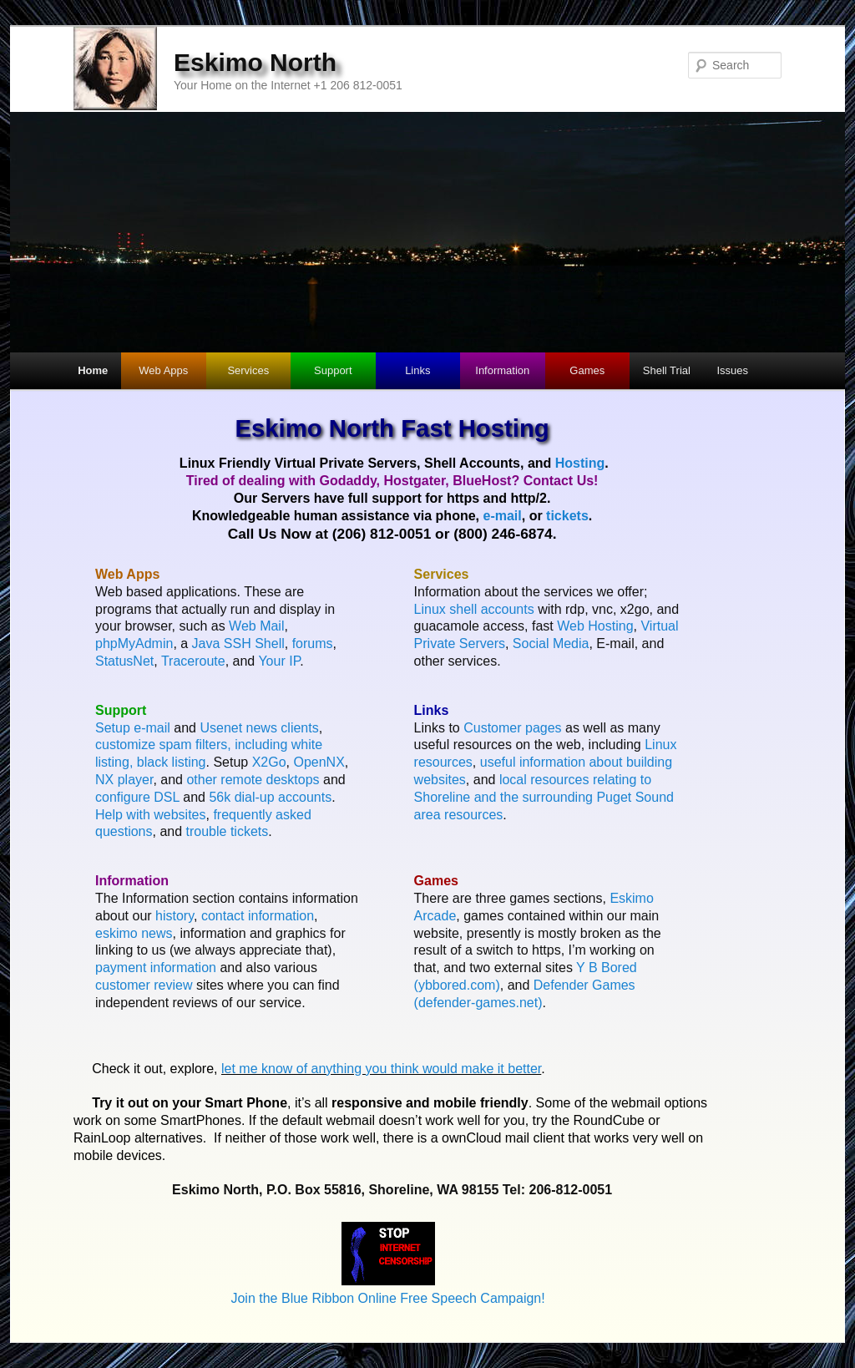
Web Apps (163, 370)
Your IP (279, 661)
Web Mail (256, 626)
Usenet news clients (259, 728)
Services (248, 370)
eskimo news (133, 933)
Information (502, 370)
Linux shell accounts (474, 609)
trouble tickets (227, 831)
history (174, 916)
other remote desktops (252, 780)
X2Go (269, 762)
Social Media (551, 643)
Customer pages (512, 728)
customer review (143, 985)
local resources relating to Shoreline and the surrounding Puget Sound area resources (544, 797)
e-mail (502, 516)
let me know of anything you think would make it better (381, 1068)
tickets (567, 516)
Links (417, 370)
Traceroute (193, 661)
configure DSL (137, 797)
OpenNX (318, 762)
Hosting (580, 463)
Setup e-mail (132, 728)
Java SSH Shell (238, 643)
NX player (124, 780)
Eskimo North (255, 62)
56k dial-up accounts (270, 797)
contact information (257, 916)
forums (312, 643)
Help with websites (150, 815)
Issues (732, 370)
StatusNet (124, 661)
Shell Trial (667, 370)
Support (333, 370)
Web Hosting (595, 626)
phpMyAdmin (134, 643)
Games (587, 370)
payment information (155, 967)
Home (93, 370)
